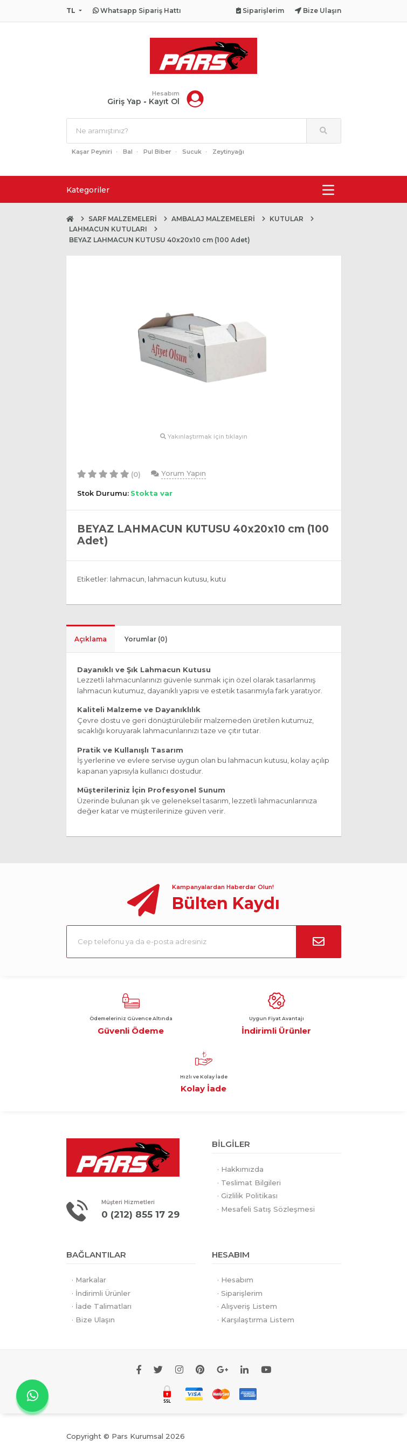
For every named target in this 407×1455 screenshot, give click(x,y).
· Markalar (89, 1279)
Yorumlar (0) (146, 639)
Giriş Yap (124, 102)
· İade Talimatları (102, 1306)
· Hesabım (235, 1279)
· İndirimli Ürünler (101, 1293)
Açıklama (90, 639)
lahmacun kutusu (177, 579)
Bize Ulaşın (318, 10)
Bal (128, 152)
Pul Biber (157, 152)
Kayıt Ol (164, 102)
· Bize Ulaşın (93, 1319)
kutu (218, 579)
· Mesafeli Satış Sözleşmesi (266, 1209)
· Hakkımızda (240, 1169)
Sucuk (192, 152)
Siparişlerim (260, 10)
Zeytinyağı (228, 152)
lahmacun (127, 579)
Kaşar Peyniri (92, 152)
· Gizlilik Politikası (247, 1196)
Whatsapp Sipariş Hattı (137, 10)
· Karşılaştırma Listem (255, 1319)
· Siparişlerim (240, 1293)
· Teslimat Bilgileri (249, 1182)
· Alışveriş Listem (247, 1306)
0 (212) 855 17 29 (140, 1215)
